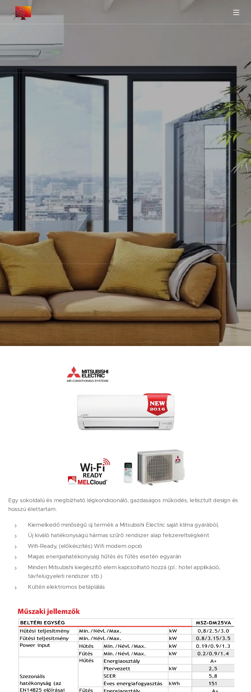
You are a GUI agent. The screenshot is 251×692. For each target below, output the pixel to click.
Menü (236, 12)
